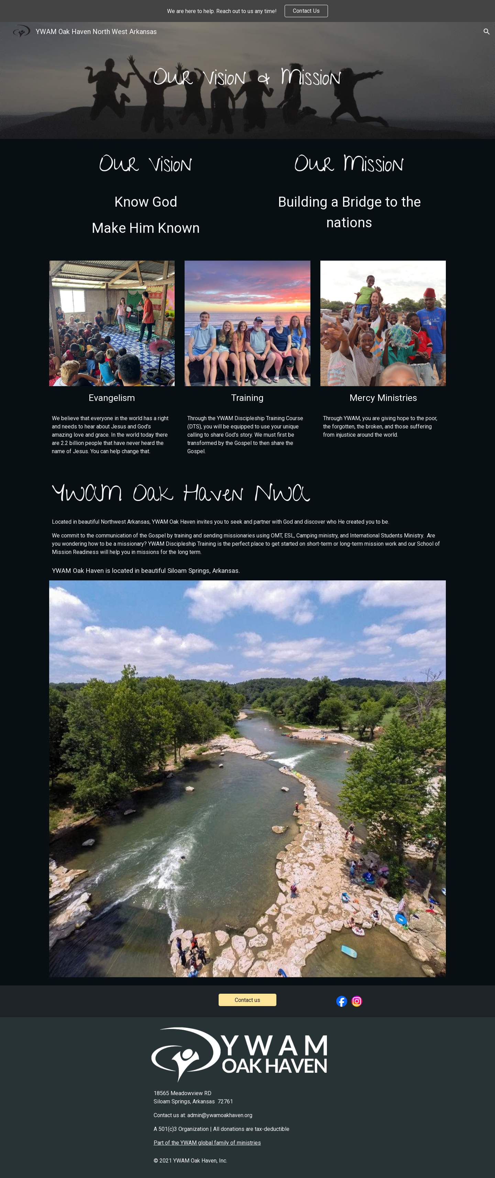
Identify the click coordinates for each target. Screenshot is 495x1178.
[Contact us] (247, 1000)
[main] (247, 80)
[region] (247, 11)
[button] (486, 31)
